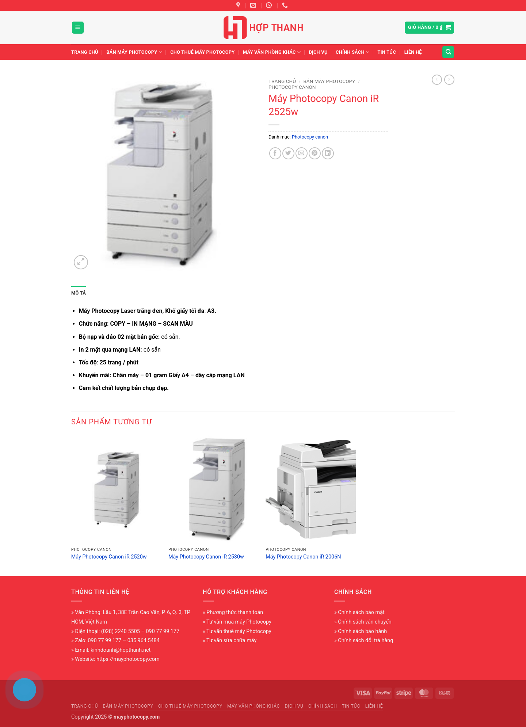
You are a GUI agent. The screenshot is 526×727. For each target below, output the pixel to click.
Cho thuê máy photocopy (202, 52)
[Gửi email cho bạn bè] (302, 153)
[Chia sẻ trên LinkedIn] (328, 153)
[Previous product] (449, 80)
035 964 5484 (143, 640)
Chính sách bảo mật (361, 612)
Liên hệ (413, 52)
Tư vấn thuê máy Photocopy (238, 631)
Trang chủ (84, 52)
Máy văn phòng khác (272, 52)
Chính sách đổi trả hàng (365, 640)
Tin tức (387, 52)
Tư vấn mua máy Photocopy (238, 622)
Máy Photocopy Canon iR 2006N (303, 557)
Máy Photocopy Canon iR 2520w (109, 557)
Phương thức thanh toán (234, 612)
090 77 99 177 (105, 640)
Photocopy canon (292, 87)
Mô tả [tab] (78, 293)
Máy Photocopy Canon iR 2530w (206, 557)
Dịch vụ (318, 52)
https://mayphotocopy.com (128, 659)
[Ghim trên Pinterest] (315, 153)
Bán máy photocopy (134, 52)
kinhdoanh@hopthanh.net (120, 650)
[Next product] (437, 80)
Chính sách (352, 52)
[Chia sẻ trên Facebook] (275, 153)
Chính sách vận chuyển (364, 622)
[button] (78, 28)
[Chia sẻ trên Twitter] (288, 153)
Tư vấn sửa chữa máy (231, 640)
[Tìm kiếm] (448, 52)
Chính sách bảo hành (362, 631)
